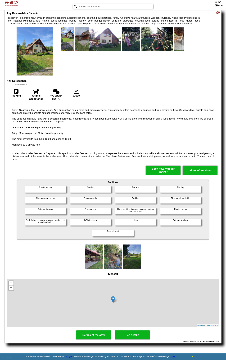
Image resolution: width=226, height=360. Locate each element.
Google (68, 356)
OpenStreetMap (212, 325)
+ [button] (11, 283)
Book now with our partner (163, 170)
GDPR (173, 356)
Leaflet (200, 325)
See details (132, 335)
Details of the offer (93, 335)
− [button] (11, 288)
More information (200, 170)
